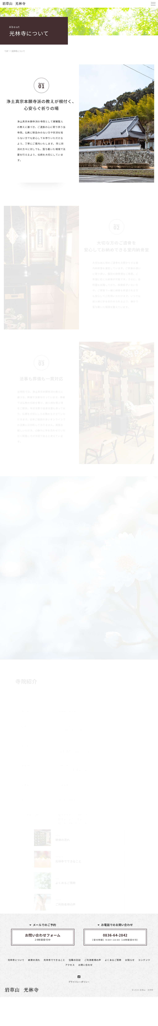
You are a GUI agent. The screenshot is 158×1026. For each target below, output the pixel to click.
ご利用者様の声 (92, 959)
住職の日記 (75, 959)
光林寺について (16, 959)
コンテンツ (144, 959)
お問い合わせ (85, 964)
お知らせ (130, 959)
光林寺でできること (54, 959)
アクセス (70, 964)
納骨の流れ (34, 959)
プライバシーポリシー (79, 981)
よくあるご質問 (113, 959)
